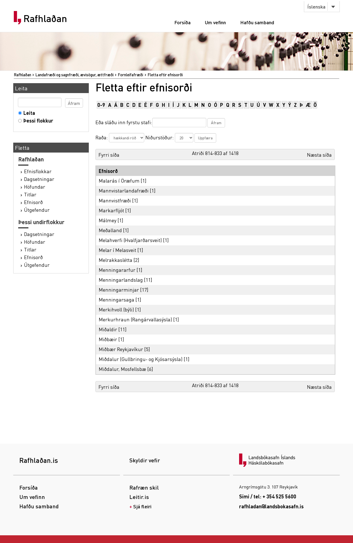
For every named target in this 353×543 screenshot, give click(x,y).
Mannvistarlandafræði (124, 190)
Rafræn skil (144, 487)
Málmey (107, 220)
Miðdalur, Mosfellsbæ (122, 369)
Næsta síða (319, 154)
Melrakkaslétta (115, 260)
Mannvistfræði (115, 200)
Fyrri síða (108, 154)
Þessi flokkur (37, 120)
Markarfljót (111, 210)
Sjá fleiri (142, 506)
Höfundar (34, 186)
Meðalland (110, 230)
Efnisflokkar (38, 171)
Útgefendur (37, 210)
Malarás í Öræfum (119, 180)
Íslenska (316, 6)
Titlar (30, 194)
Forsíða (182, 22)
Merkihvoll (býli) (116, 309)
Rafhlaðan (45, 18)
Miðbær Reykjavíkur (121, 349)
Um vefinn (215, 22)
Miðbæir (108, 339)
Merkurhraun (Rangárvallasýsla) (135, 319)
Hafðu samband (257, 22)
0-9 (101, 105)
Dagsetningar (39, 179)
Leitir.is (139, 496)
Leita (28, 113)
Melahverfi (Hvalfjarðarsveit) (130, 240)
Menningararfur (117, 270)
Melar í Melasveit (117, 250)
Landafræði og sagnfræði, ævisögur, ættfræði (74, 74)
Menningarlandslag (121, 279)
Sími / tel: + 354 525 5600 (267, 496)
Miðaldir (108, 329)
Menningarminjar (119, 289)
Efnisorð (33, 202)
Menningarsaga (116, 299)
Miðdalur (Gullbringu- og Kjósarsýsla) (141, 359)
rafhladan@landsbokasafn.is (271, 506)
